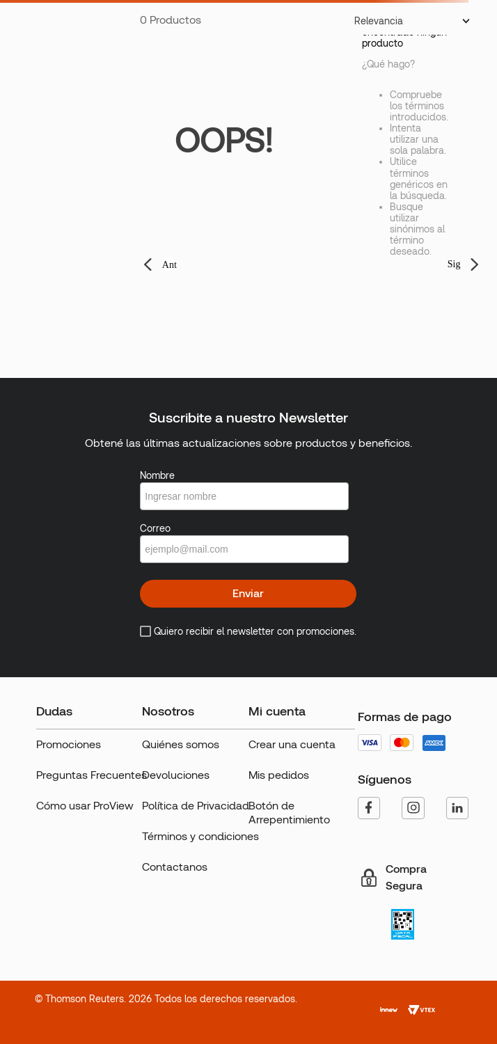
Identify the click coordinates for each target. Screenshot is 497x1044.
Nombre (157, 475)
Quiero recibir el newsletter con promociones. (255, 631)
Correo (155, 528)
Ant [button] (169, 265)
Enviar (248, 593)
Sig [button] (454, 264)
